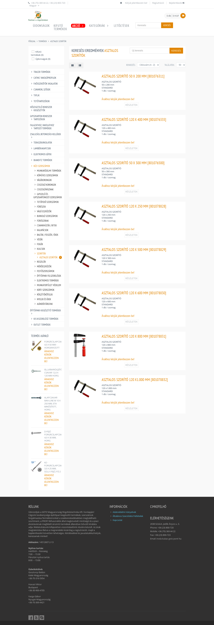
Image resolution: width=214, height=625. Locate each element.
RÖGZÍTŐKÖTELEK (43, 294)
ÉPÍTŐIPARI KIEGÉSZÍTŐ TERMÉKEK (45, 310)
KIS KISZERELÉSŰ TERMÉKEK (44, 318)
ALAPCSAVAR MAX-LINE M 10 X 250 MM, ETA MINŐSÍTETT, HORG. (52, 403)
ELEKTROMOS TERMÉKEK (46, 280)
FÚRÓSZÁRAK (41, 220)
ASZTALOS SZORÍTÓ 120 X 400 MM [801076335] (134, 119)
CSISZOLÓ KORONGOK (44, 184)
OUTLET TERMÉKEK (40, 324)
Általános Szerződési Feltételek (128, 516)
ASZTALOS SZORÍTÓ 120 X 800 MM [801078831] (134, 336)
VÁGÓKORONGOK (42, 180)
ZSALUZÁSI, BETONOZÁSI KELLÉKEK (45, 134)
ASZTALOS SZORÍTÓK (58, 41)
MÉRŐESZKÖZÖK (42, 266)
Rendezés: (130, 64)
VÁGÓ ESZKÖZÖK (42, 211)
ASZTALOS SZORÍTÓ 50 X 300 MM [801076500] (133, 162)
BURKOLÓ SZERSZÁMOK (45, 216)
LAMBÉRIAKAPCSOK (40, 148)
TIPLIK (34, 95)
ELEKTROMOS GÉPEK (40, 154)
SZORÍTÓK (39, 253)
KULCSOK (39, 248)
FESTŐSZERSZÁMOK (43, 271)
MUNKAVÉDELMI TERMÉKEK (47, 170)
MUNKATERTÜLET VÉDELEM (47, 285)
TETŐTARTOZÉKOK (40, 101)
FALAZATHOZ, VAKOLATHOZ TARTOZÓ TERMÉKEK (42, 127)
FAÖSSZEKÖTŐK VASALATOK (44, 83)
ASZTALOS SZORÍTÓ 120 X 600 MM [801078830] (134, 292)
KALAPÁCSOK (40, 230)
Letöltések (121, 26)
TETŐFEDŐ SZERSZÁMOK (46, 202)
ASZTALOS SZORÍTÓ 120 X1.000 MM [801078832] (135, 379)
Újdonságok (41, 26)
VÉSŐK (38, 239)
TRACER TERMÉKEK (40, 71)
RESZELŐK (39, 261)
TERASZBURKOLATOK (41, 142)
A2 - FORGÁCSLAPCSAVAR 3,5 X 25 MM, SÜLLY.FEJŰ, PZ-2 (55, 467)
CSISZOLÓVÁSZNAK (43, 189)
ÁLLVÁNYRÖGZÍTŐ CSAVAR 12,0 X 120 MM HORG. (53, 372)
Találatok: (170, 64)
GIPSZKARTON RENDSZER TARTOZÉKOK (41, 117)
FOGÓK (38, 244)
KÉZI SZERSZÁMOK (40, 166)
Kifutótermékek (60, 27)
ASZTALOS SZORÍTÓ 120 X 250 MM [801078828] (134, 206)
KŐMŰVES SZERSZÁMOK (45, 175)
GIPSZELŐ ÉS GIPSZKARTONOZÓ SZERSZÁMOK (47, 195)
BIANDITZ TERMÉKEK (41, 160)
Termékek (42, 41)
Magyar (34, 5)
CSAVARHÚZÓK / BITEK (45, 225)
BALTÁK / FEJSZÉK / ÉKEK (45, 234)
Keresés (167, 25)
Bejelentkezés (177, 2)
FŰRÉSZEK (39, 206)
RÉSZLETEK (131, 104)
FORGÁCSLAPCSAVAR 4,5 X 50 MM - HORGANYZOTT (55, 344)
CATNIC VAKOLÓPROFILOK (43, 77)
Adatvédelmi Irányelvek (124, 512)
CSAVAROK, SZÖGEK (40, 89)
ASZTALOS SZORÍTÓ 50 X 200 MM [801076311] (133, 76)
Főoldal (31, 41)
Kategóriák (99, 26)
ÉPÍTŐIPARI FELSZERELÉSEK (47, 275)
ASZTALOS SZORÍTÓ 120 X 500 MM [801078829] (134, 249)
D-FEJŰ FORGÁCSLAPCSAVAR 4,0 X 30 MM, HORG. (55, 436)
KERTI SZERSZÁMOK (43, 289)
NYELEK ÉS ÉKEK (42, 299)
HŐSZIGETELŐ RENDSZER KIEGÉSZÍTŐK (41, 108)
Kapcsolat (117, 520)
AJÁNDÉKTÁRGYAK (43, 303)
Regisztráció (158, 2)
